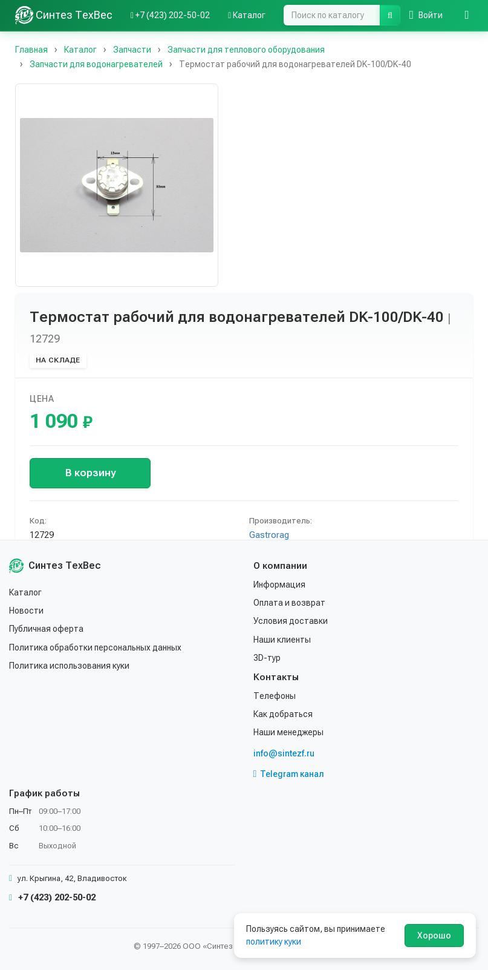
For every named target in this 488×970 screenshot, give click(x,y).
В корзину (90, 473)
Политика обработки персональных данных (95, 647)
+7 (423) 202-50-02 (52, 897)
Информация (279, 584)
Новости (26, 610)
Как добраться (283, 714)
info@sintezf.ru (283, 753)
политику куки (273, 941)
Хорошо (434, 935)
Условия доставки (290, 621)
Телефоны (274, 696)
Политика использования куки (69, 665)
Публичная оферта (46, 629)
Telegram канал (289, 774)
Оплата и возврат (289, 603)
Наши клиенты (282, 639)
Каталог (25, 592)
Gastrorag (269, 534)
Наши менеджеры (288, 732)
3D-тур (267, 658)
